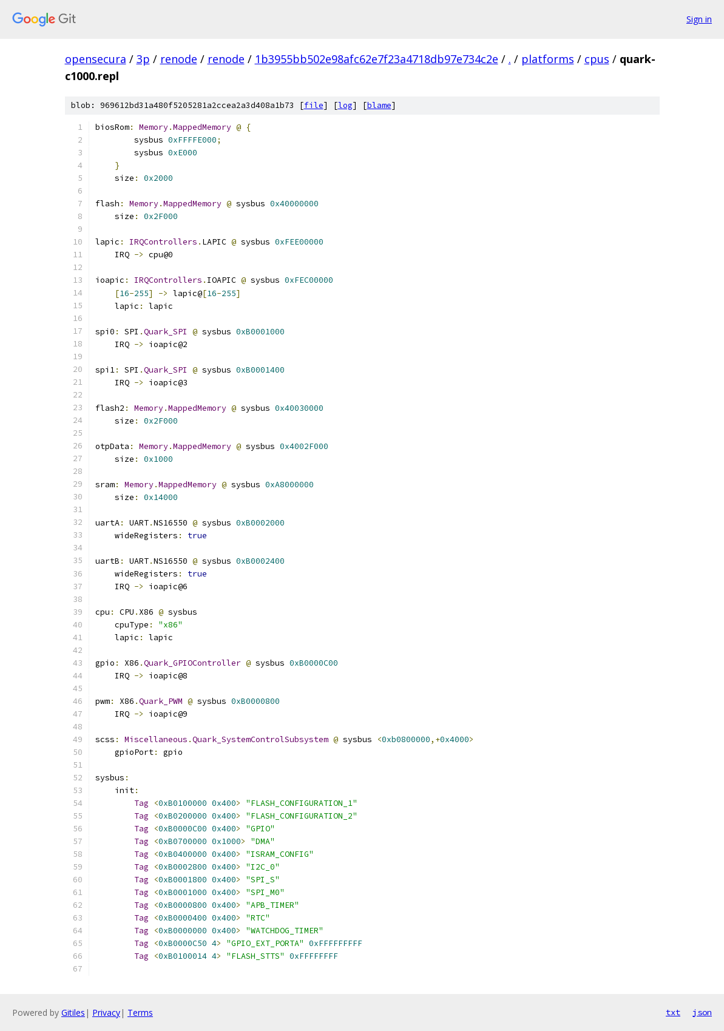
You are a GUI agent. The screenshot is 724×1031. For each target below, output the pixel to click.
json (702, 1012)
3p (143, 59)
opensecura (95, 59)
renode (178, 59)
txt (673, 1012)
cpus (596, 59)
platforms (547, 59)
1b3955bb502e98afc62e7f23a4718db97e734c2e (376, 59)
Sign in (699, 19)
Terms (140, 1012)
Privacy (106, 1012)
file (313, 105)
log (345, 105)
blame (379, 105)
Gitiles (73, 1012)
